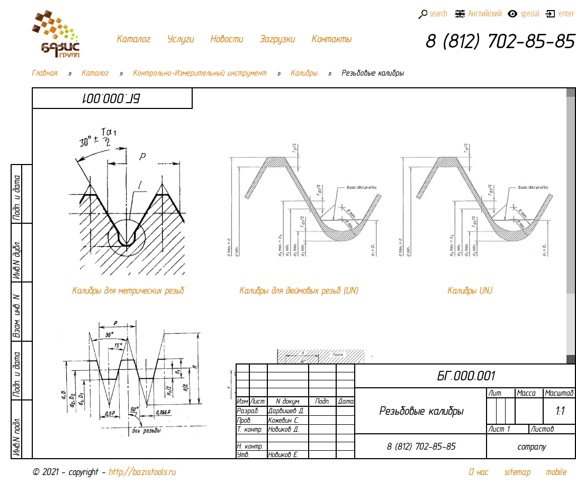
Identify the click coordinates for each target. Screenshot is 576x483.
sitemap (517, 472)
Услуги (180, 39)
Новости (226, 39)
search (438, 13)
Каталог (133, 39)
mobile (556, 472)
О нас (478, 472)
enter (566, 13)
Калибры (304, 73)
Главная (44, 73)
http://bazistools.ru (142, 472)
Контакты (331, 39)
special (530, 13)
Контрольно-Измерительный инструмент (199, 73)
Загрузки (276, 39)
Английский (485, 13)
